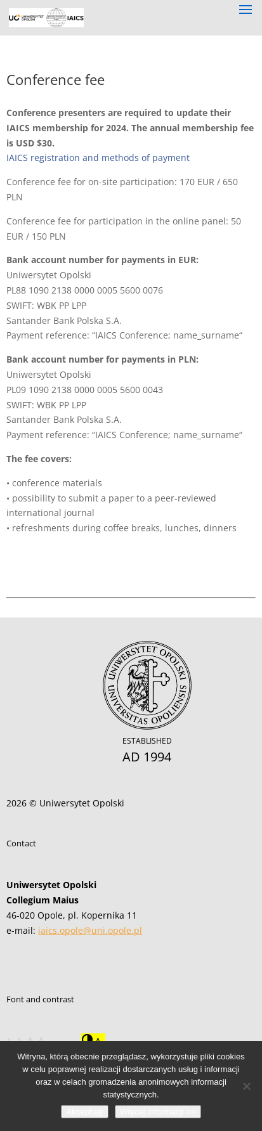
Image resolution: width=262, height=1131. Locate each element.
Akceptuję (84, 1111)
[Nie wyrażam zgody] (246, 1086)
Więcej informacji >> (158, 1111)
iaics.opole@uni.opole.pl (90, 930)
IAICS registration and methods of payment (98, 158)
